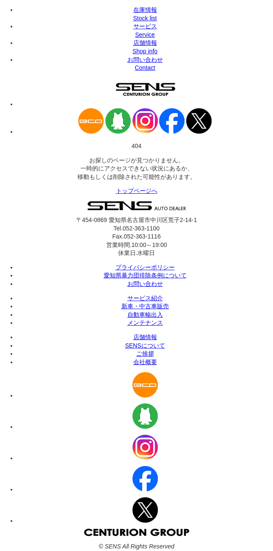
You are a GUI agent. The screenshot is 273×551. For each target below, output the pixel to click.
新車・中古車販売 (145, 306)
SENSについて (145, 345)
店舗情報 (145, 337)
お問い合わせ (145, 283)
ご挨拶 (145, 353)
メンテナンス (145, 322)
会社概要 (145, 362)
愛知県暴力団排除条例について (145, 275)
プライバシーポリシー (145, 267)
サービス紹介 (145, 298)
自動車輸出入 (145, 314)
